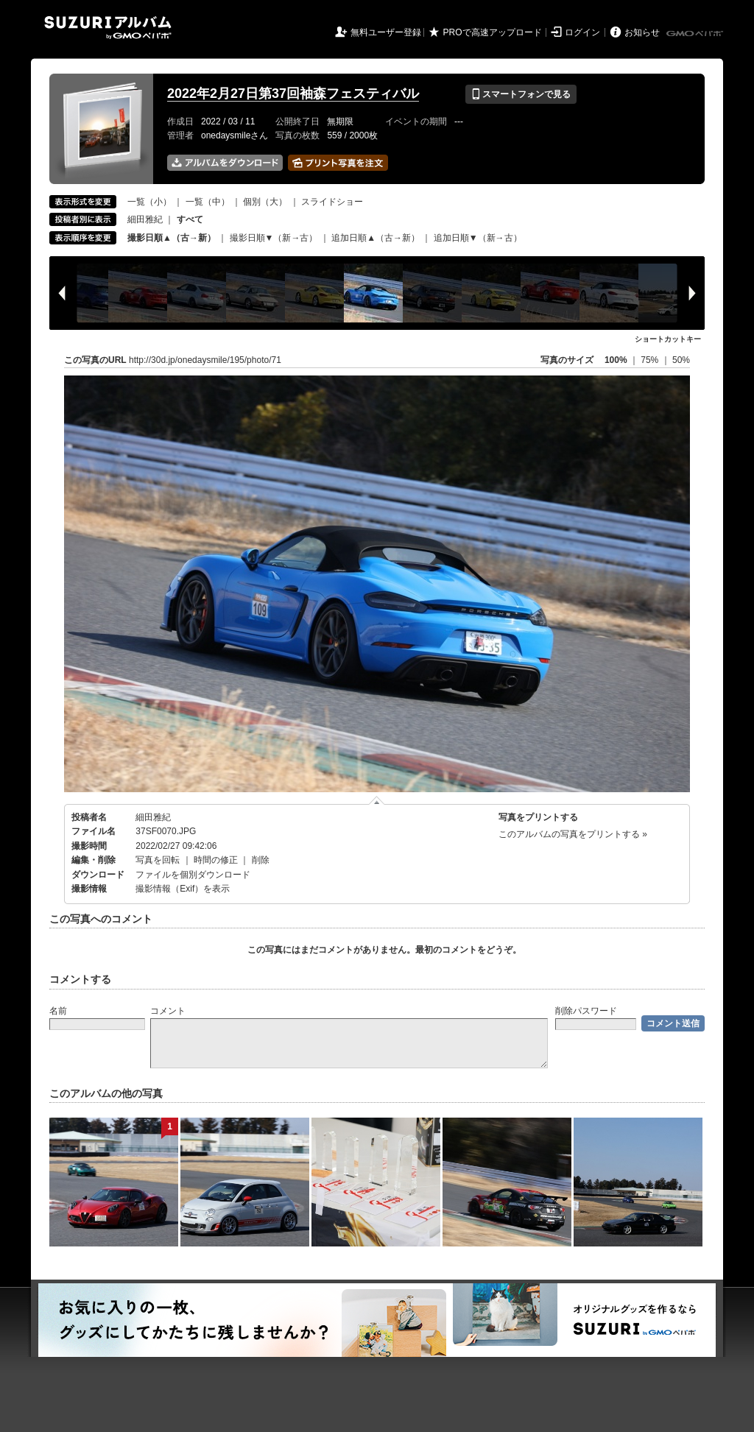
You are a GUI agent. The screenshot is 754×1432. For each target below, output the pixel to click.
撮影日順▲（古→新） (171, 238)
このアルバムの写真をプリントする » (572, 834)
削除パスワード (586, 1011)
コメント (168, 1011)
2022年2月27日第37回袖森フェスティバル (293, 93)
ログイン (582, 32)
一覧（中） (208, 202)
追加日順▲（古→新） (375, 238)
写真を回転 (157, 860)
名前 (58, 1011)
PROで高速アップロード (492, 32)
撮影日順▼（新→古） (274, 238)
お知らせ (642, 32)
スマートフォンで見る (521, 94)
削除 (260, 860)
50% (681, 360)
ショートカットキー (668, 339)
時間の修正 (216, 860)
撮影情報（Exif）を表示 (182, 888)
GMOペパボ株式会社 (695, 34)
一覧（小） (149, 202)
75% (650, 360)
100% (616, 360)
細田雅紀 (145, 219)
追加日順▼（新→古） (478, 238)
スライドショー (332, 202)
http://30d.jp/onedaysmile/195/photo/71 (205, 360)
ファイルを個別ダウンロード (192, 875)
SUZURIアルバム (108, 27)
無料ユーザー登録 (385, 32)
